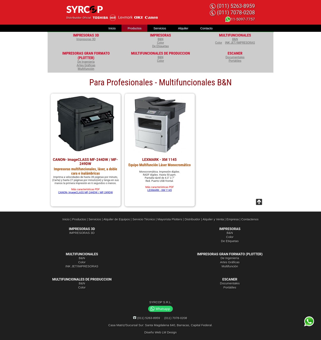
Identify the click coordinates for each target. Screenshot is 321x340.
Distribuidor (192, 219)
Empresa (232, 219)
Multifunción (86, 69)
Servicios (160, 28)
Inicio (112, 28)
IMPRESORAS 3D (81, 233)
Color (160, 43)
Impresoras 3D (86, 39)
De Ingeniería (86, 62)
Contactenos (249, 219)
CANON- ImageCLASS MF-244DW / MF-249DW (85, 192)
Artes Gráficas (86, 65)
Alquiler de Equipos (116, 219)
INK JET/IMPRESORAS (240, 43)
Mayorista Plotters (169, 219)
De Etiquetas (160, 46)
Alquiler (183, 28)
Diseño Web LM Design (160, 332)
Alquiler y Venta (213, 219)
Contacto (206, 28)
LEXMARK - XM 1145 (159, 190)
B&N (160, 39)
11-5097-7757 (240, 19)
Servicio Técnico (143, 219)
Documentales (235, 57)
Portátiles (235, 61)
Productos (135, 28)
